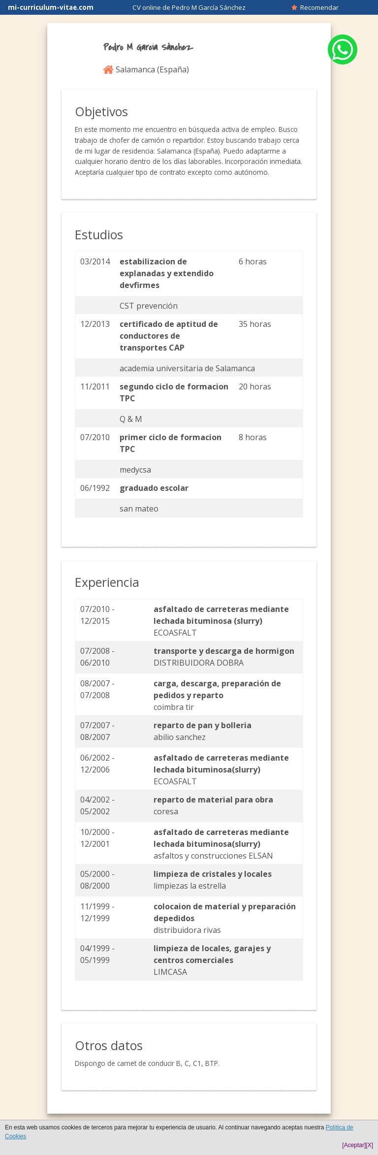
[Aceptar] (354, 1145)
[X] (369, 1145)
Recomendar (315, 7)
